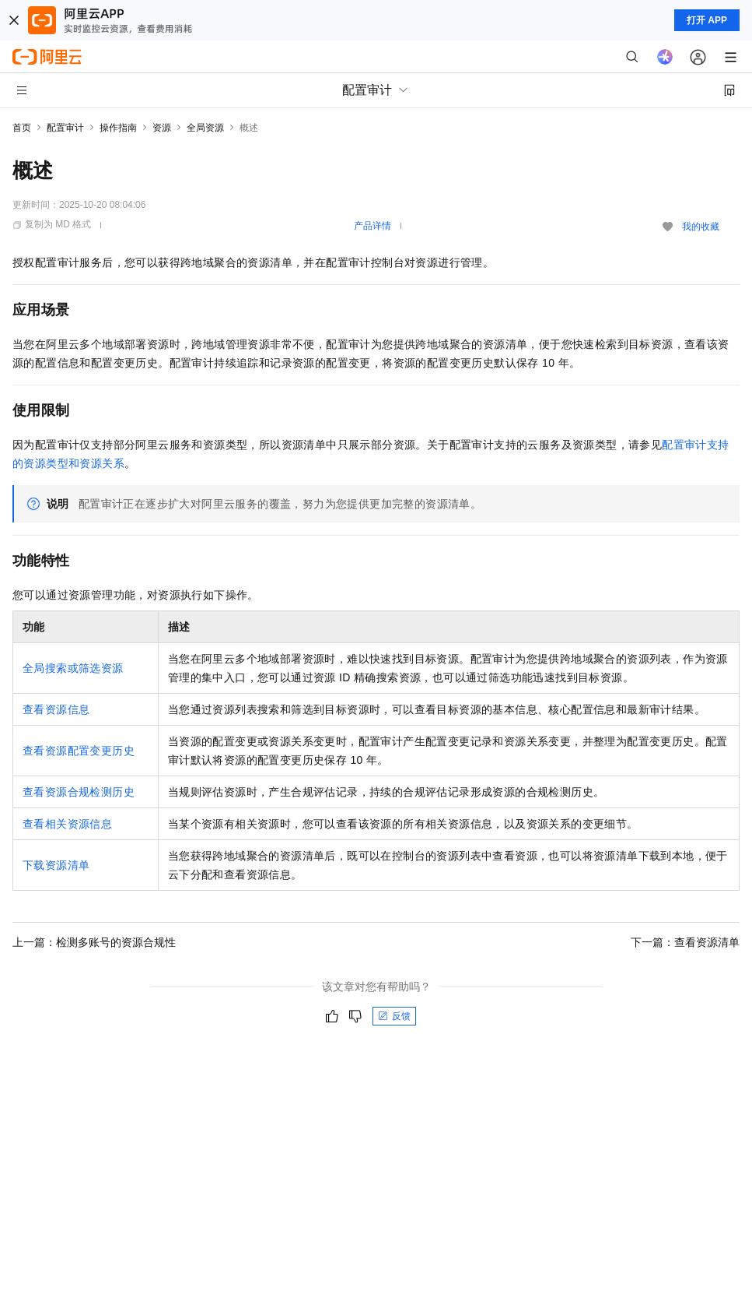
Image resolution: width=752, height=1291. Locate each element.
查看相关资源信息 (67, 824)
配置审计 (65, 127)
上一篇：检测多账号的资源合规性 (94, 942)
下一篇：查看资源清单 (685, 942)
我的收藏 (700, 226)
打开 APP (707, 20)
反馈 (394, 1016)
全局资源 (205, 127)
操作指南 (118, 127)
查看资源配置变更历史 (79, 750)
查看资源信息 (56, 709)
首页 (21, 127)
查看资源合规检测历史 (79, 792)
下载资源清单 (56, 865)
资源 (161, 127)
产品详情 (372, 225)
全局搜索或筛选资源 (73, 668)
